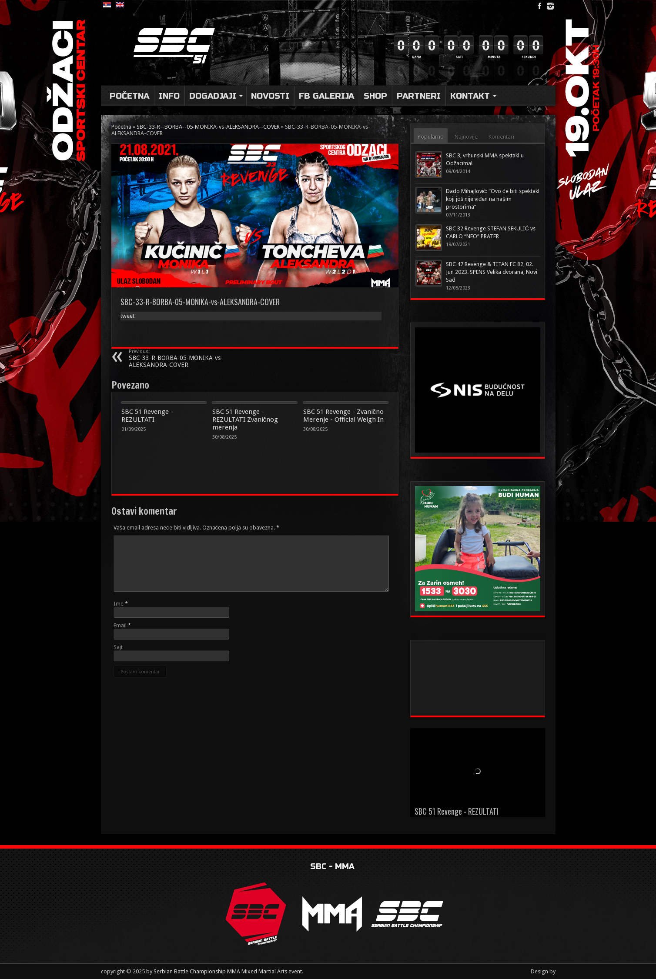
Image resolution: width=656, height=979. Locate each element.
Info (169, 96)
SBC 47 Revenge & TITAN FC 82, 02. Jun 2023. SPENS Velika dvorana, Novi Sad (491, 272)
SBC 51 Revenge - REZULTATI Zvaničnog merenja (245, 419)
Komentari (501, 136)
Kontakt (473, 96)
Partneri (419, 96)
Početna (129, 96)
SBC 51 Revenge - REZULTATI (147, 415)
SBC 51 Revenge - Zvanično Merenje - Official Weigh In (343, 415)
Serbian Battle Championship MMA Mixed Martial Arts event (228, 971)
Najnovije (466, 136)
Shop (375, 96)
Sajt (118, 647)
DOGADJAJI (216, 96)
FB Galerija (326, 96)
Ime (119, 603)
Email (120, 625)
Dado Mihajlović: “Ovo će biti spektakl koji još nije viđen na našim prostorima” (492, 199)
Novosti (270, 96)
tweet (127, 316)
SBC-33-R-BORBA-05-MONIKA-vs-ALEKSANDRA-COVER (182, 358)
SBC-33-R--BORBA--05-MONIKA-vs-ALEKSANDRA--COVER (208, 126)
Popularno (431, 136)
